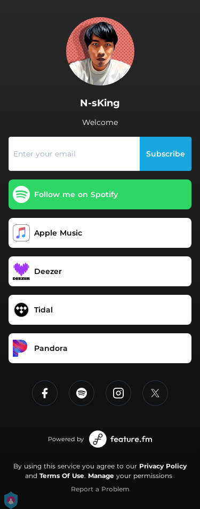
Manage (101, 476)
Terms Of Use (61, 476)
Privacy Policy (163, 466)
